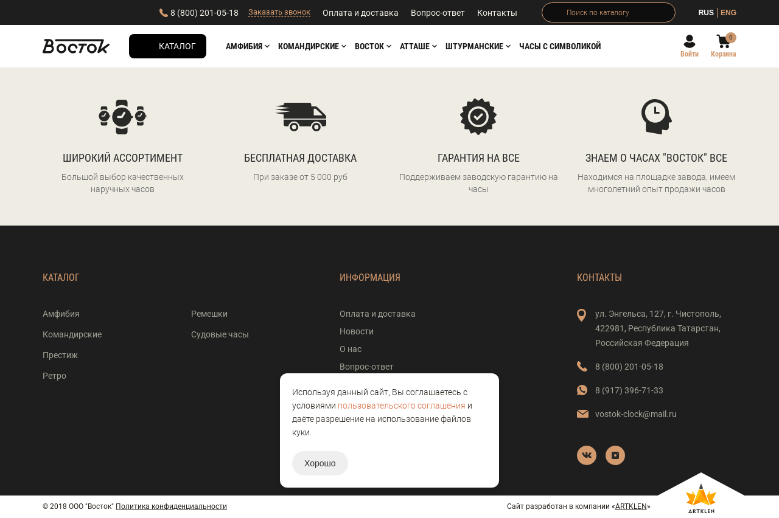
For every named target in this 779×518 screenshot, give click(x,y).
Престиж (60, 355)
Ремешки (209, 314)
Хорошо (320, 463)
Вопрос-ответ (438, 13)
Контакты (497, 13)
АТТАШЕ (415, 46)
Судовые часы (220, 334)
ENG (728, 13)
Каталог (177, 46)
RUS (706, 13)
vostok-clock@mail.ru (636, 414)
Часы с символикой (560, 46)
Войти (689, 54)
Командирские (308, 46)
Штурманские (474, 46)
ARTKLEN (631, 506)
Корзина (723, 54)
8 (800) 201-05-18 (204, 13)
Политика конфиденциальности (171, 506)
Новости (357, 331)
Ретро (54, 376)
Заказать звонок (279, 11)
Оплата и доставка (361, 13)
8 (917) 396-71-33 (629, 390)
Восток (369, 46)
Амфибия (244, 46)
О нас (351, 349)
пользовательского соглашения (402, 405)
